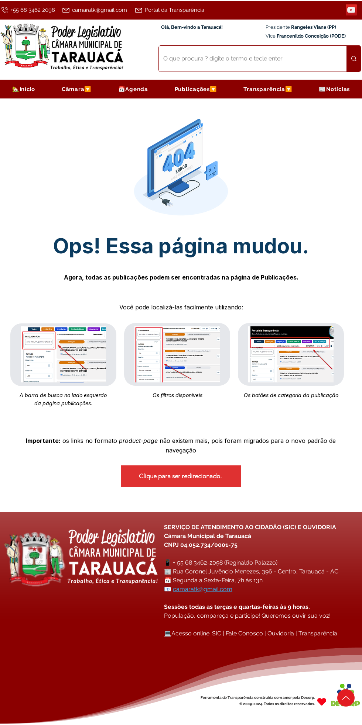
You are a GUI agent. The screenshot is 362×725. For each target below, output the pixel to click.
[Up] (346, 698)
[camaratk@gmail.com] (97, 10)
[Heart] (322, 702)
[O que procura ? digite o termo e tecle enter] (247, 59)
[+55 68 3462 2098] (29, 10)
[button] (76, 89)
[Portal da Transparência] (173, 10)
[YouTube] (351, 9)
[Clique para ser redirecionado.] (181, 476)
